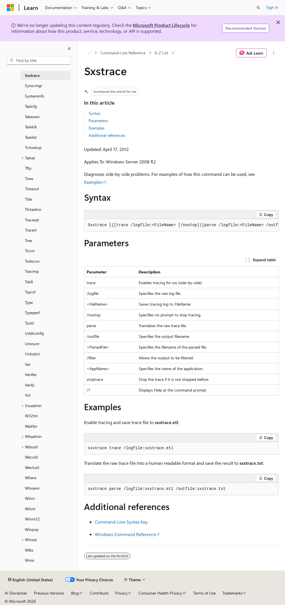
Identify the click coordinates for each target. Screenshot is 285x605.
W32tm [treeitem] (31, 415)
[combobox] (39, 60)
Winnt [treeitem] (30, 508)
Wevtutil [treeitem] (32, 467)
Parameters (98, 120)
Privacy (121, 593)
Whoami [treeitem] (32, 488)
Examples (96, 128)
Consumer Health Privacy (160, 593)
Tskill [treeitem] (29, 281)
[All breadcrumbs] (89, 52)
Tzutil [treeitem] (29, 323)
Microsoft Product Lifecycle (161, 25)
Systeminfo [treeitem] (34, 96)
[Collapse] (69, 49)
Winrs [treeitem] (30, 498)
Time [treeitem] (29, 178)
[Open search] (258, 8)
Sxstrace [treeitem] (32, 75)
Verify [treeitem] (30, 385)
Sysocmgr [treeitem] (33, 85)
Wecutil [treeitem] (31, 457)
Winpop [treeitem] (31, 529)
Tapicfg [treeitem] (31, 106)
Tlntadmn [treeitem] (33, 209)
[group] (181, 225)
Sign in (272, 7)
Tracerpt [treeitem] (32, 219)
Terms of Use (204, 593)
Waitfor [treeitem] (31, 426)
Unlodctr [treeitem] (32, 353)
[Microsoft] (10, 7)
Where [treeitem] (30, 477)
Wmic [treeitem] (30, 560)
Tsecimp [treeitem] (32, 271)
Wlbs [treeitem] (29, 550)
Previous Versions (49, 593)
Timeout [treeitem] (32, 188)
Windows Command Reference (125, 534)
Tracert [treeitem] (31, 230)
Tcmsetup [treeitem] (33, 147)
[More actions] (274, 52)
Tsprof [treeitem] (30, 292)
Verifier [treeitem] (31, 374)
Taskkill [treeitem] (31, 126)
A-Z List (161, 52)
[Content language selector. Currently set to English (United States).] (30, 579)
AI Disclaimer (16, 593)
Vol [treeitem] (27, 395)
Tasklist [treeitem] (31, 137)
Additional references (107, 135)
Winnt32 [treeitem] (32, 519)
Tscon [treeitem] (30, 250)
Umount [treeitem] (32, 343)
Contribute (99, 593)
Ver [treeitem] (28, 364)
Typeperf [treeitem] (32, 312)
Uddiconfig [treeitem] (34, 333)
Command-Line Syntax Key (121, 522)
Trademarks (232, 593)
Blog (75, 593)
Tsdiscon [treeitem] (32, 261)
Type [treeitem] (29, 302)
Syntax (94, 113)
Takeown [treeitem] (32, 116)
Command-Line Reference (122, 52)
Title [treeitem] (28, 199)
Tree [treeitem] (28, 240)
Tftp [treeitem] (28, 168)
